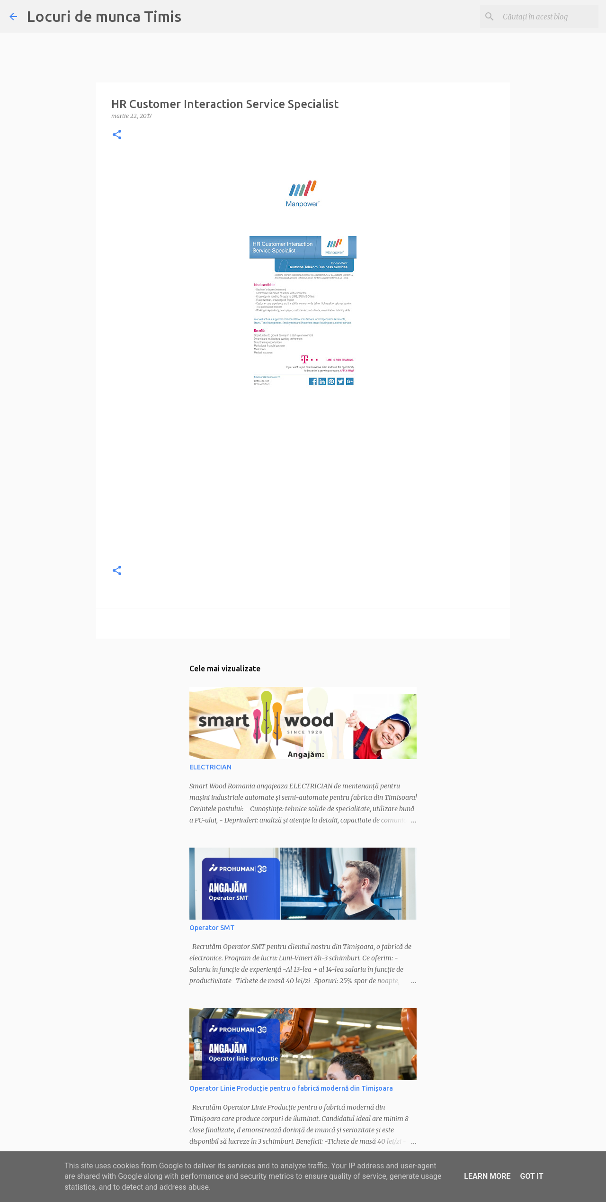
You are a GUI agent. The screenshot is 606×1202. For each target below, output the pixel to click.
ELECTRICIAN (210, 767)
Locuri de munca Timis (104, 16)
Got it (531, 1176)
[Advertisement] (303, 489)
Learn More (487, 1176)
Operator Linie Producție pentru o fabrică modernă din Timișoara (291, 1088)
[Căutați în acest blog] (548, 16)
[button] (117, 135)
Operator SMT (212, 927)
